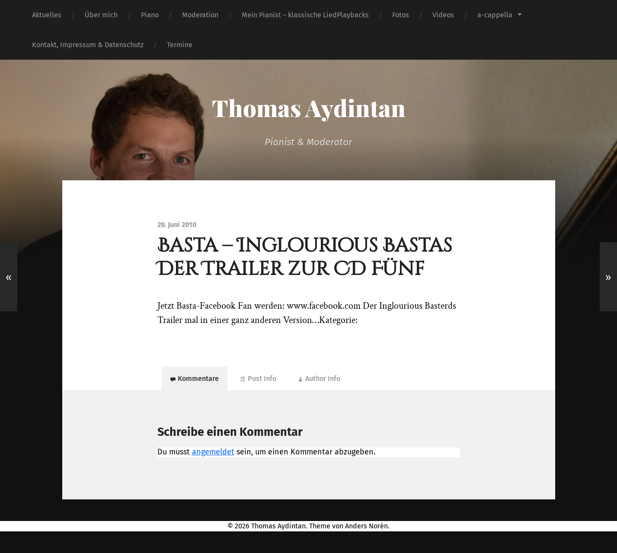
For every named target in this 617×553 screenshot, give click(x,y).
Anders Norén (366, 526)
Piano (150, 15)
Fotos (400, 15)
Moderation (200, 15)
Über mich (101, 15)
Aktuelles (46, 15)
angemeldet (213, 452)
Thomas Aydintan (309, 107)
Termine (179, 45)
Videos (443, 15)
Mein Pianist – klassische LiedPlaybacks (305, 15)
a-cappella (494, 15)
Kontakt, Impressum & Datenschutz (88, 45)
